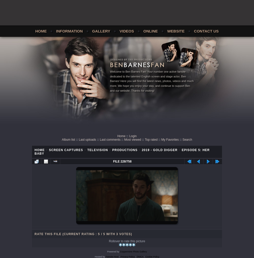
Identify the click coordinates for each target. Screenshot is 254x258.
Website (175, 31)
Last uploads (87, 139)
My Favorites (170, 139)
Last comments (110, 139)
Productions (125, 150)
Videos (127, 31)
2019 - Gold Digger (160, 150)
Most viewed (132, 139)
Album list (68, 139)
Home (41, 31)
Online (151, 31)
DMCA (140, 256)
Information (69, 31)
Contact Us (206, 31)
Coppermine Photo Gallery (133, 251)
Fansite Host (112, 256)
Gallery (101, 31)
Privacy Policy (128, 256)
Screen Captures (66, 150)
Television (97, 150)
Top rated (151, 139)
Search (187, 139)
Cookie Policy (153, 256)
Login (133, 136)
